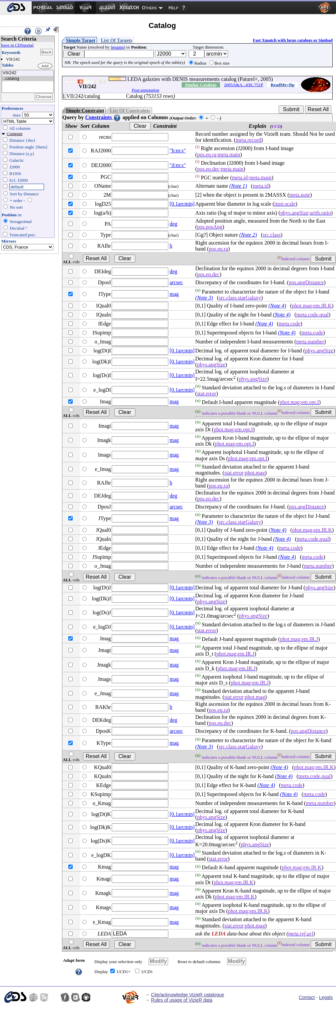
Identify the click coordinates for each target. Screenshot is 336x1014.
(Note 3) (204, 298)
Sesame (117, 47)
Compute (15, 133)
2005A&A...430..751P (243, 84)
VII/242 (27, 73)
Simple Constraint (85, 110)
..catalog (27, 79)
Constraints (103, 117)
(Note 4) (277, 305)
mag (174, 294)
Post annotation (145, 90)
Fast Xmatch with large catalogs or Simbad (293, 40)
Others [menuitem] (149, 7)
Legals (326, 997)
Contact (307, 997)
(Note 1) (238, 186)
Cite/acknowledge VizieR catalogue (187, 994)
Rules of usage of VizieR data (181, 1000)
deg (173, 224)
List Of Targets (116, 40)
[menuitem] (16, 7)
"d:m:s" (178, 165)
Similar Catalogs (201, 84)
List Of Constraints (130, 110)
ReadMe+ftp (283, 84)
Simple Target (80, 40)
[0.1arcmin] (182, 204)
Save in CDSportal (17, 45)
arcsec (176, 282)
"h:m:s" (178, 150)
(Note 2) (248, 235)
